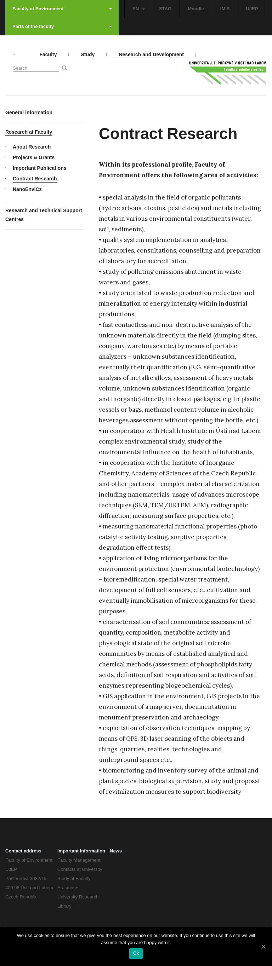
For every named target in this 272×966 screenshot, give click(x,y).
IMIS (225, 8)
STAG (165, 8)
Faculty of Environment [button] (62, 8)
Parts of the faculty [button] (62, 26)
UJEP (252, 8)
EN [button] (138, 8)
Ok (136, 953)
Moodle (196, 8)
